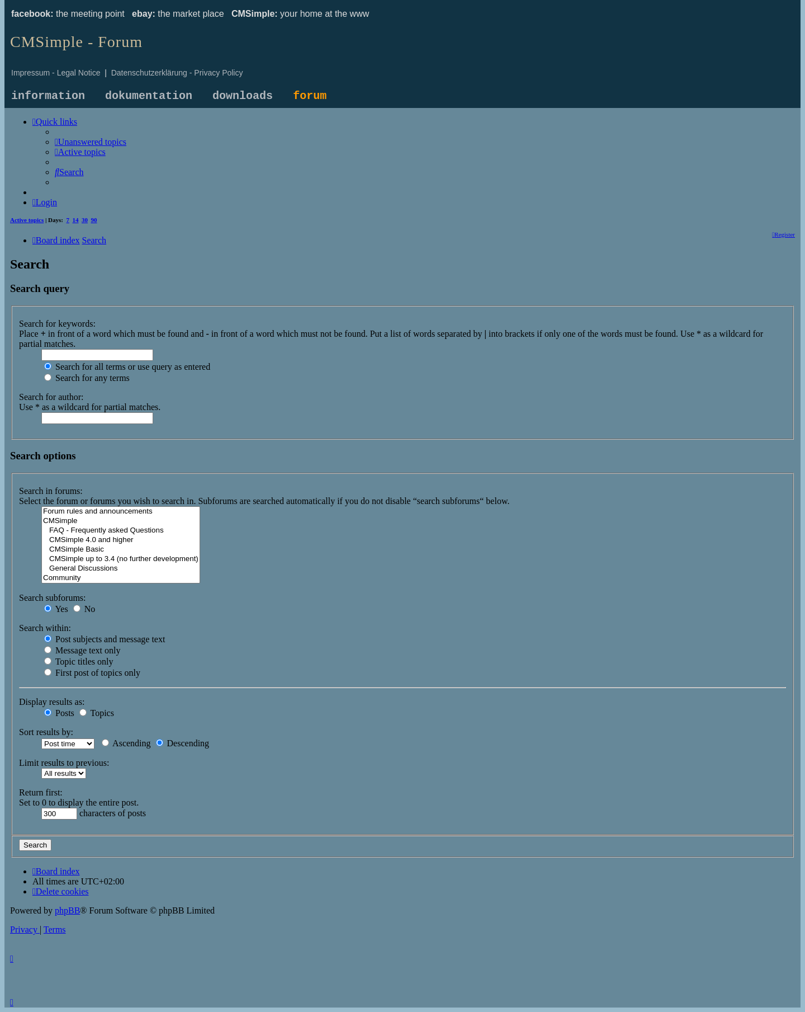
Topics (96, 713)
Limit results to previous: (64, 763)
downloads (242, 96)
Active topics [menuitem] (27, 219)
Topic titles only (78, 661)
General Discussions (121, 568)
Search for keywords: (57, 323)
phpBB (67, 910)
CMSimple (121, 521)
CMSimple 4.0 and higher (121, 540)
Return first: (41, 792)
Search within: (45, 628)
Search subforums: (52, 598)
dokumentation (148, 96)
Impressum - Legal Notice (56, 72)
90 (94, 219)
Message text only (82, 650)
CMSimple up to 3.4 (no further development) (121, 559)
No (84, 609)
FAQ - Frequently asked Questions (121, 530)
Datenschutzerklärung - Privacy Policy (177, 72)
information (48, 96)
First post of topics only (92, 672)
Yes (56, 609)
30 (85, 219)
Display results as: (51, 702)
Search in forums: (51, 491)
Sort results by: (46, 732)
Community (121, 578)
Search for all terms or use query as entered (127, 366)
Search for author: (51, 397)
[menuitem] (90, 142)
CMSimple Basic (121, 549)
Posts (59, 713)
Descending (183, 743)
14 (76, 219)
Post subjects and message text (104, 639)
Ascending (126, 743)
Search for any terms (87, 378)
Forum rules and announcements (121, 511)
